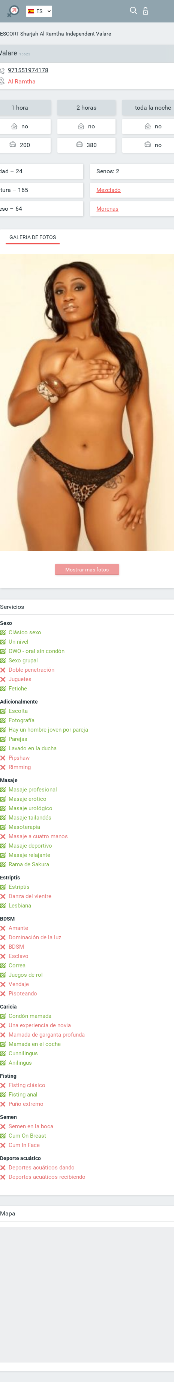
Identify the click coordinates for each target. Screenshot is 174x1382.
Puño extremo (26, 1104)
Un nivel (18, 641)
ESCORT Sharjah (19, 34)
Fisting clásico (27, 1085)
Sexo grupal (23, 660)
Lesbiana (20, 905)
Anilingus (20, 1062)
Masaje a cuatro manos (38, 836)
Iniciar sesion (145, 11)
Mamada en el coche (35, 1044)
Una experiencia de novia (40, 1025)
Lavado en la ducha (33, 748)
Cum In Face (24, 1145)
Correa (17, 965)
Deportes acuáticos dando (42, 1167)
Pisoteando (23, 993)
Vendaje (19, 984)
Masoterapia (24, 827)
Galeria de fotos (32, 237)
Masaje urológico (30, 808)
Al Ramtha (52, 34)
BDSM (16, 946)
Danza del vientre (30, 896)
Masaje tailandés (30, 817)
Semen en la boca (31, 1126)
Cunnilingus (23, 1053)
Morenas (107, 208)
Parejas (18, 739)
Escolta (18, 711)
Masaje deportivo (30, 845)
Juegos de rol (26, 974)
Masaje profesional (33, 789)
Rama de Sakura (29, 864)
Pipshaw (19, 757)
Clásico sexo (25, 632)
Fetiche (18, 688)
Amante (18, 928)
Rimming (20, 767)
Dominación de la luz (35, 937)
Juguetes (20, 679)
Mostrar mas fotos (87, 570)
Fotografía (21, 720)
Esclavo (18, 956)
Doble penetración (31, 669)
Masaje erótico (27, 799)
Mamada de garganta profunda (47, 1034)
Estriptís (19, 887)
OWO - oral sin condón (36, 651)
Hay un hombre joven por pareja (48, 729)
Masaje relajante (29, 855)
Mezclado (108, 190)
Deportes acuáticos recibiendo (47, 1177)
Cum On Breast (27, 1135)
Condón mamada (30, 1016)
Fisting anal (23, 1094)
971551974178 (28, 70)
